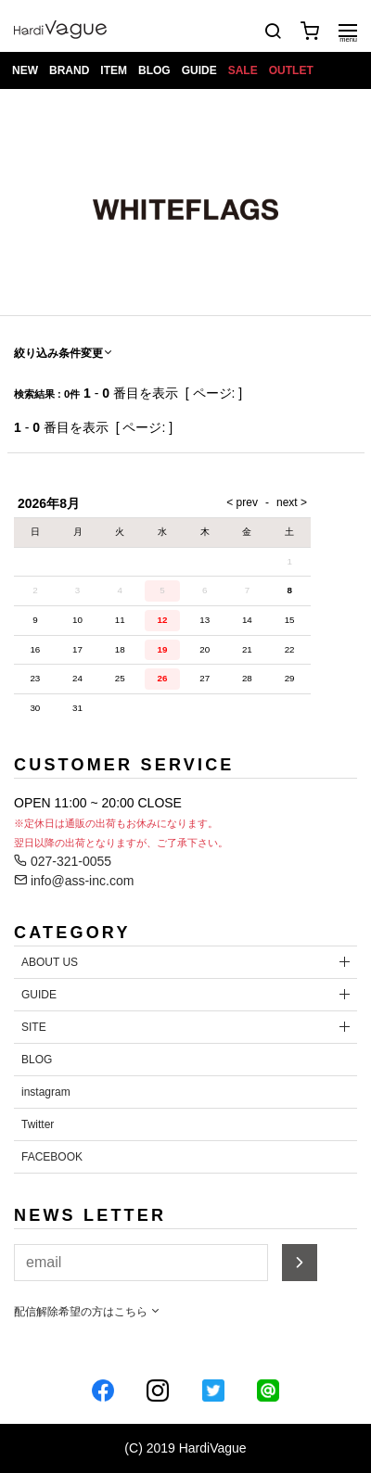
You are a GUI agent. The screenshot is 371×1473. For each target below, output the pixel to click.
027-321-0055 (62, 861)
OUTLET (291, 70)
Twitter (37, 1124)
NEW (25, 70)
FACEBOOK (52, 1156)
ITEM (113, 70)
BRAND (69, 70)
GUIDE (199, 70)
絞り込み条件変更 (64, 353)
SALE (243, 70)
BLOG (154, 70)
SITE (33, 1027)
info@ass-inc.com (74, 880)
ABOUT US (49, 962)
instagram (45, 1092)
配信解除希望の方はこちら (87, 1311)
